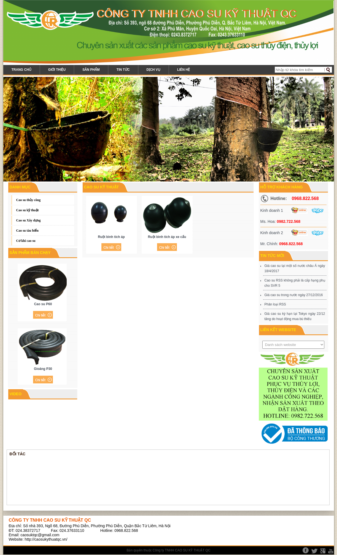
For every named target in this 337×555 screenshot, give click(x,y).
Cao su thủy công (28, 200)
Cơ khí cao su (26, 241)
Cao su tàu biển (27, 230)
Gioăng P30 (43, 369)
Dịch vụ (153, 70)
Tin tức (123, 70)
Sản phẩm (91, 70)
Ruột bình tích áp (111, 237)
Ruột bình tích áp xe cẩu (167, 237)
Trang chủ (21, 70)
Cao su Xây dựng (28, 220)
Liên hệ (183, 70)
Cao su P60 (43, 304)
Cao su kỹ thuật (27, 210)
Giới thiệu (57, 70)
